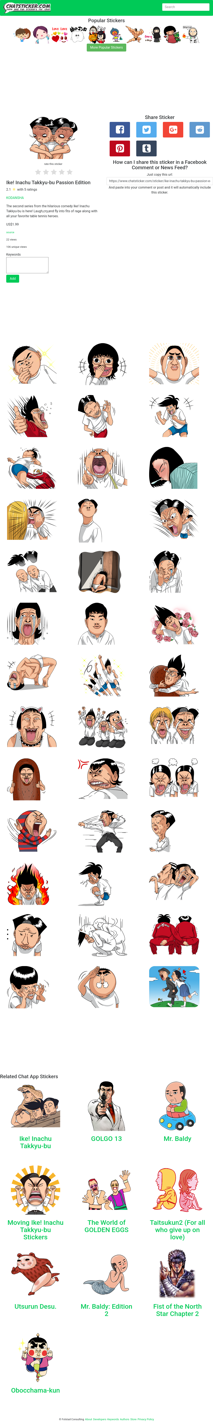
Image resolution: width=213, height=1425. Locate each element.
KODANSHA (15, 198)
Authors (124, 1419)
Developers (99, 1419)
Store (133, 1419)
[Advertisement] (106, 85)
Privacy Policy (145, 1419)
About (88, 1419)
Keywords (113, 1419)
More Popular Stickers (106, 47)
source (10, 232)
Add (13, 279)
